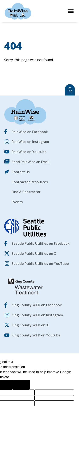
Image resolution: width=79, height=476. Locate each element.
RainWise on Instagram (30, 141)
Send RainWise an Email (30, 162)
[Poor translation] (21, 385)
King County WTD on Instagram (37, 315)
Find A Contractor (26, 192)
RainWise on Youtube (29, 151)
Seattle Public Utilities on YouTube (40, 263)
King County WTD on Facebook (37, 305)
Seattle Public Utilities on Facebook (41, 243)
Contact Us (21, 172)
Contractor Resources (30, 182)
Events (17, 202)
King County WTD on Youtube (36, 335)
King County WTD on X (30, 325)
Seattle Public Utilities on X (34, 253)
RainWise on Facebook (30, 131)
